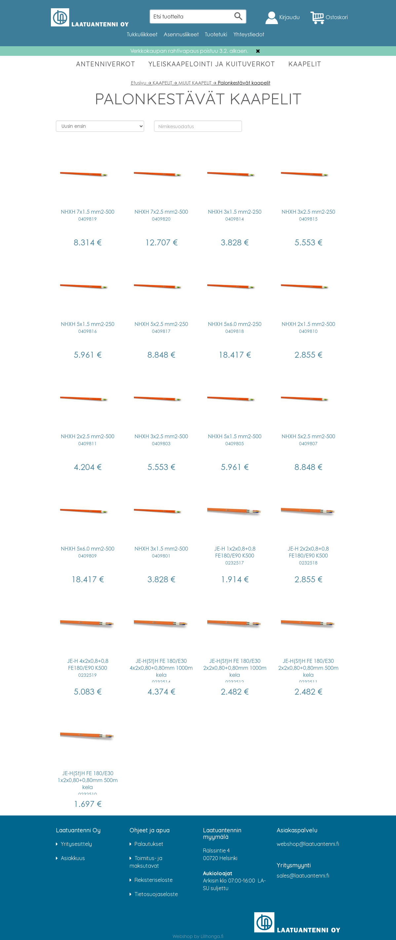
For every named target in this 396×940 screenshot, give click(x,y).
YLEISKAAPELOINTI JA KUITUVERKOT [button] (211, 64)
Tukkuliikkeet (142, 34)
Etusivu (138, 83)
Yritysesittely (76, 844)
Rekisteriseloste (154, 880)
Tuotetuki (216, 34)
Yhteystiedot (248, 34)
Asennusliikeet (181, 34)
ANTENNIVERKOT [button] (105, 64)
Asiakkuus (73, 858)
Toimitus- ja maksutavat (146, 862)
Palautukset (149, 844)
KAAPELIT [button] (304, 64)
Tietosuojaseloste (156, 894)
